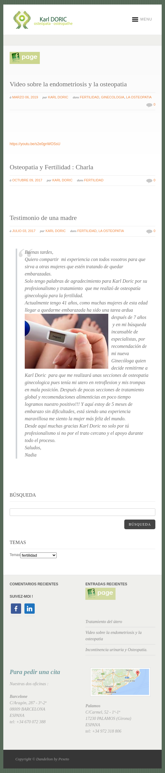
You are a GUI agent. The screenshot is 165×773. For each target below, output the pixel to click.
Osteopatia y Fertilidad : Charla (51, 167)
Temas (15, 555)
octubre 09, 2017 (27, 180)
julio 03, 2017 (24, 231)
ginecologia (112, 97)
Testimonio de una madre (43, 217)
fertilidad (89, 97)
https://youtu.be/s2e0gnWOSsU (35, 144)
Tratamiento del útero (103, 621)
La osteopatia (139, 97)
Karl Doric (58, 97)
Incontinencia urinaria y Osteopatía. (116, 649)
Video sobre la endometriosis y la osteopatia (68, 84)
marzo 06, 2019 (25, 97)
